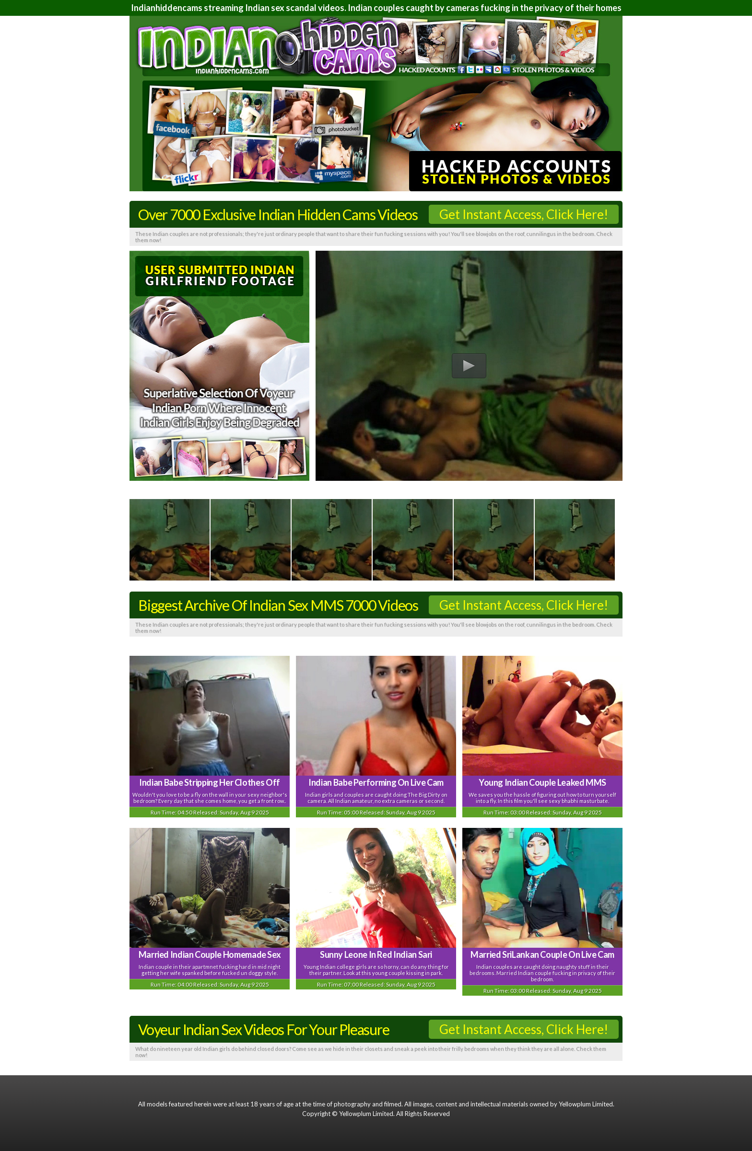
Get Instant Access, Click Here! (523, 214)
